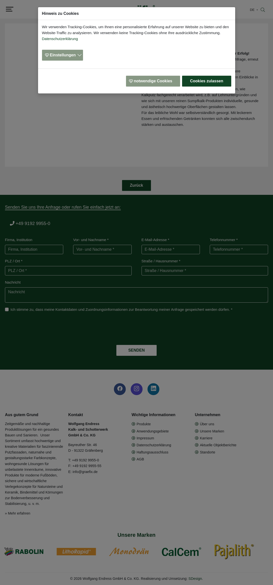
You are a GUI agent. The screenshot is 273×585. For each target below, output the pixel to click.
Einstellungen (63, 55)
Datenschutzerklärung (60, 39)
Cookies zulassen (206, 81)
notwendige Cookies (153, 81)
